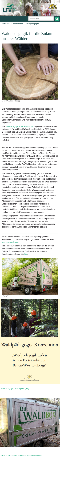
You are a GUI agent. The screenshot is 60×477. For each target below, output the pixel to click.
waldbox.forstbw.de (10, 242)
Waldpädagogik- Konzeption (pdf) (14, 388)
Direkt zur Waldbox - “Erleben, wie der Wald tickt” (21, 456)
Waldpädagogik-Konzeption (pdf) (19, 126)
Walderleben (18, 24)
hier (25, 254)
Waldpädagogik (32, 24)
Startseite (5, 24)
